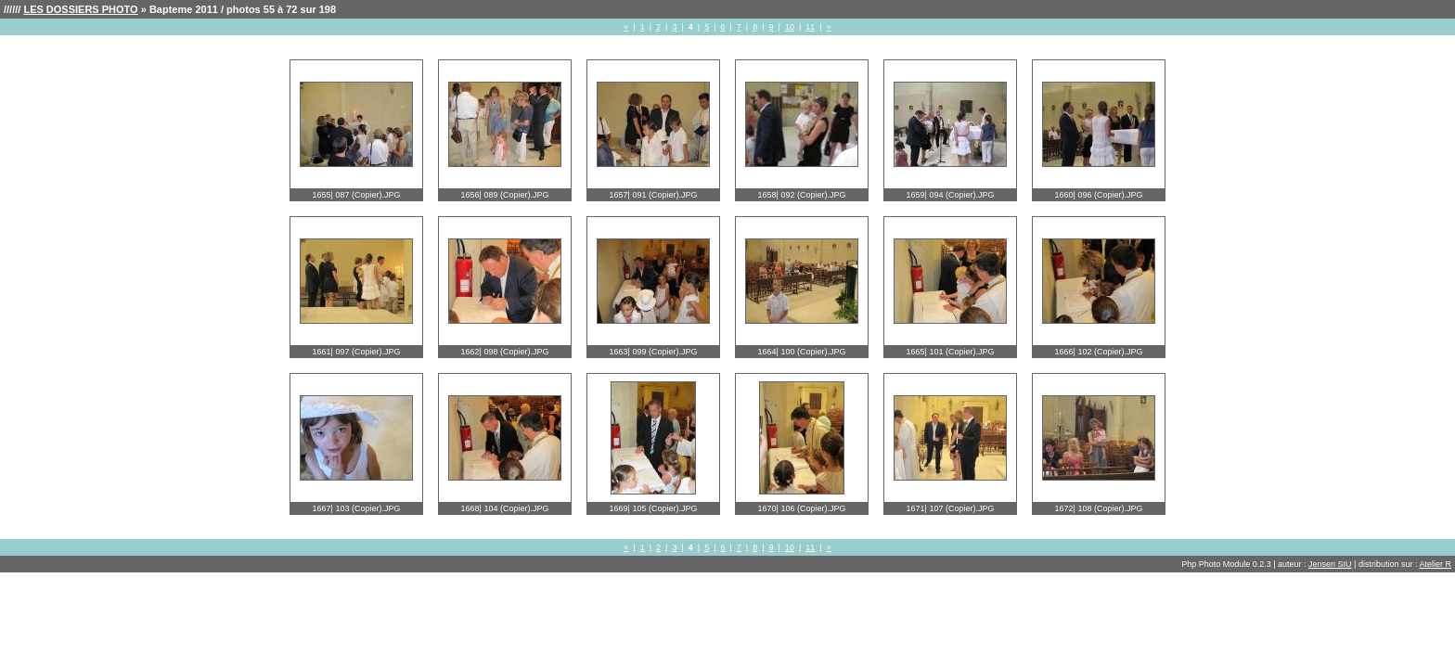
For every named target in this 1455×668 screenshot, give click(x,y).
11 (810, 27)
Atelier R (1435, 564)
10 (789, 27)
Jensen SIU (1330, 564)
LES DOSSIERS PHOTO (80, 9)
